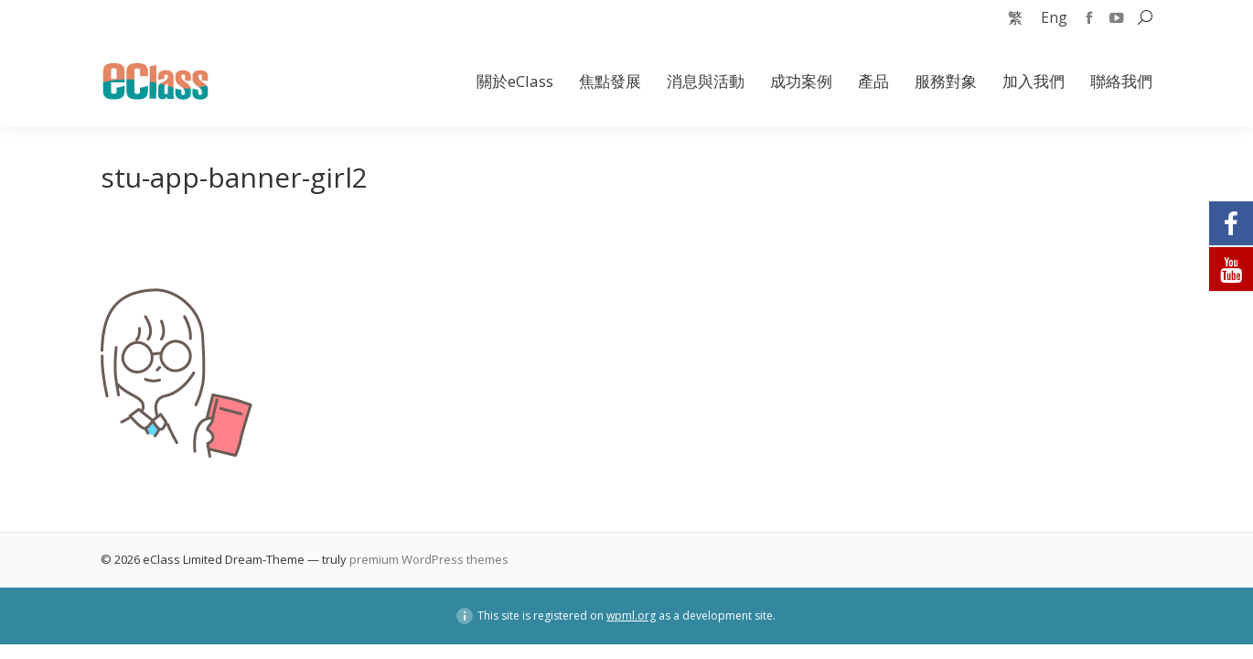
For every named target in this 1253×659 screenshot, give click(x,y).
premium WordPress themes (429, 559)
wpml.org (631, 615)
